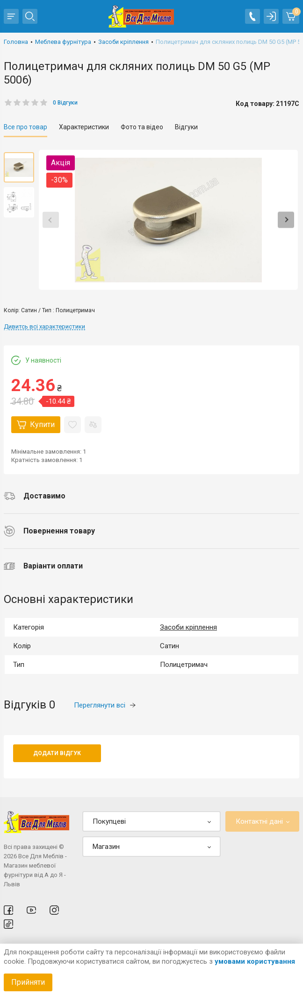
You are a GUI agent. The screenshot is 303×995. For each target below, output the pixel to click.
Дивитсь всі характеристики (44, 326)
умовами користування (255, 961)
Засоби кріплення (188, 627)
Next (286, 220)
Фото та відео (142, 127)
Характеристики (84, 127)
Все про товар (25, 127)
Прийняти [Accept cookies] (28, 982)
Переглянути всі (105, 705)
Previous (51, 220)
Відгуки (186, 127)
